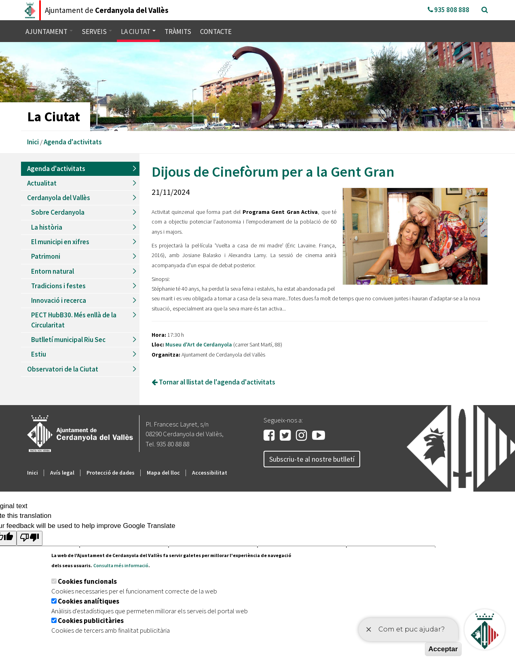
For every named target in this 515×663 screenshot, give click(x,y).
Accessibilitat (209, 472)
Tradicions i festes (58, 285)
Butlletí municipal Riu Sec (68, 339)
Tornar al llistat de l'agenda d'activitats (213, 382)
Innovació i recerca (58, 300)
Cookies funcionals (87, 581)
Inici (33, 141)
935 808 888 (448, 9)
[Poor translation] (29, 538)
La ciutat (138, 31)
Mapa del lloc (163, 472)
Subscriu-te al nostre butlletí (312, 459)
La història (46, 227)
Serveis (97, 31)
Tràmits (178, 31)
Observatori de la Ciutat (62, 369)
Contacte (216, 31)
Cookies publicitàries (91, 620)
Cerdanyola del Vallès (58, 197)
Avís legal (62, 472)
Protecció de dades (111, 472)
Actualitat (42, 183)
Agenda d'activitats (73, 141)
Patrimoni (45, 256)
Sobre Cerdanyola (57, 212)
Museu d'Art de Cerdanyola (199, 344)
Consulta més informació (120, 565)
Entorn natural (52, 271)
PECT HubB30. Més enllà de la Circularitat (73, 319)
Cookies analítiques (88, 601)
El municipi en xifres (60, 241)
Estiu (38, 354)
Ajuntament (49, 31)
